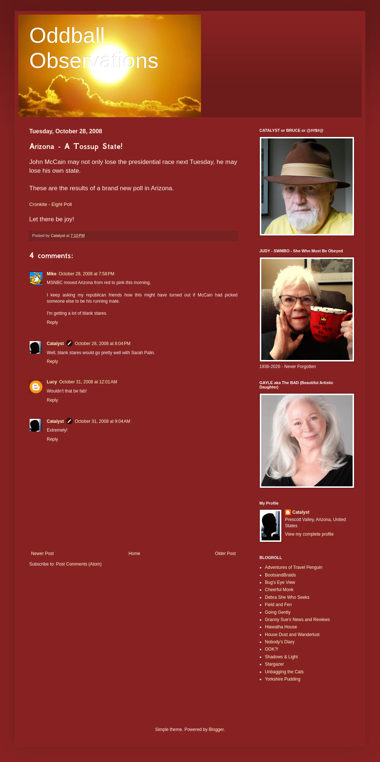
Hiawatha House (281, 626)
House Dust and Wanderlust (292, 634)
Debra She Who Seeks (287, 597)
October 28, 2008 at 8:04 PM (102, 343)
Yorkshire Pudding (282, 679)
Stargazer (274, 664)
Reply (52, 322)
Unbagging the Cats (284, 671)
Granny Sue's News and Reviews (297, 619)
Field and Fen (278, 604)
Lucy (52, 381)
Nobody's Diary (279, 641)
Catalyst (55, 343)
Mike (52, 273)
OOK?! (271, 649)
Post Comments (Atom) (79, 564)
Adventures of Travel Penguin (293, 567)
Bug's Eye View (280, 582)
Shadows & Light (281, 656)
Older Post (225, 553)
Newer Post (42, 553)
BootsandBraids (280, 575)
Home (134, 553)
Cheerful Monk (279, 589)
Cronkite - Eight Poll (50, 204)
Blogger (216, 729)
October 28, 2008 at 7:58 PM (86, 273)
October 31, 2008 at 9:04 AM (102, 421)
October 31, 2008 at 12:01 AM (88, 381)
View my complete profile (309, 534)
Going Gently (277, 612)
